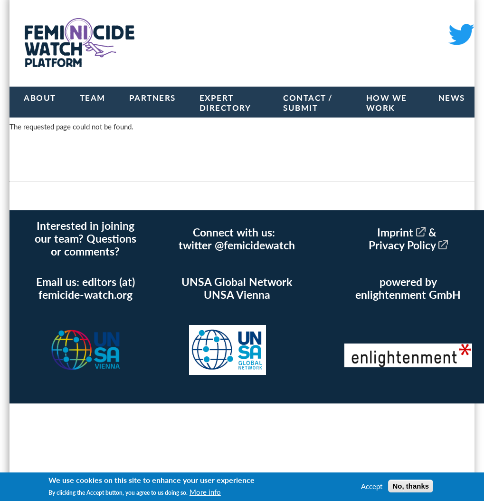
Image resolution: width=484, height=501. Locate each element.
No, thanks (410, 486)
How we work (386, 103)
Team (92, 98)
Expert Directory (225, 103)
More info (205, 492)
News (451, 98)
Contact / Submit (308, 103)
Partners (152, 98)
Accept (371, 486)
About (40, 98)
